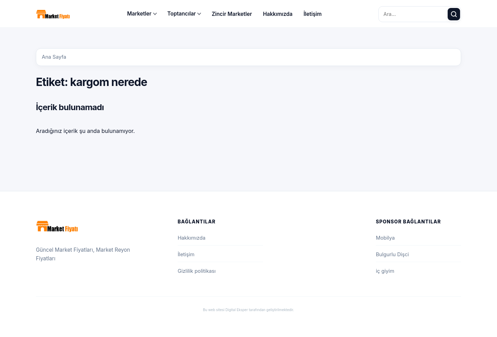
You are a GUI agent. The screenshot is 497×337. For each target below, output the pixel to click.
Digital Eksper (236, 310)
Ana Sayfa (54, 57)
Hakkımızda (277, 14)
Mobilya (385, 238)
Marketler (139, 13)
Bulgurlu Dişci (392, 254)
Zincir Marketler (232, 14)
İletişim (312, 14)
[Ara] (454, 14)
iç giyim (385, 271)
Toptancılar (181, 13)
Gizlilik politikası (197, 271)
